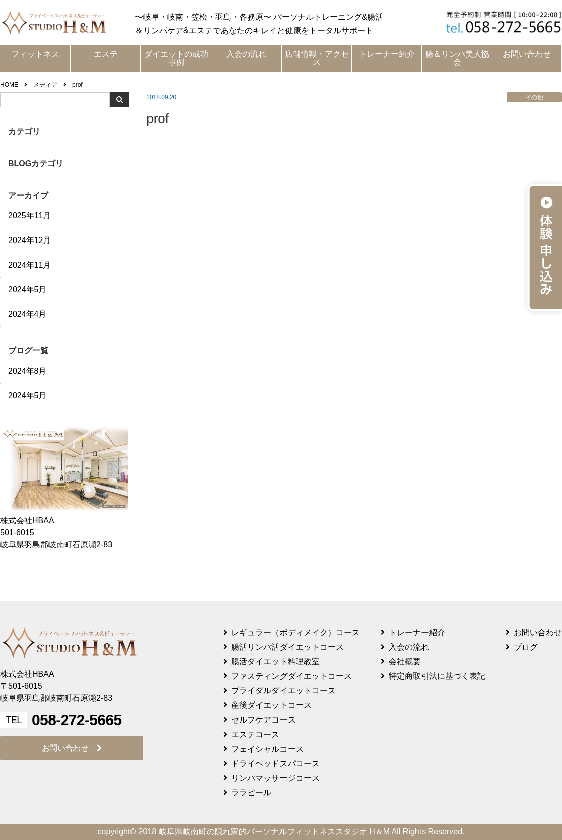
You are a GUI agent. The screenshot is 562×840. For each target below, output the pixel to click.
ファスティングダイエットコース (291, 676)
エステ (106, 54)
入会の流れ (246, 54)
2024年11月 (29, 265)
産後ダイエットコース (271, 705)
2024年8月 (27, 371)
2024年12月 (29, 240)
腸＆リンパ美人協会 (457, 58)
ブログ (526, 647)
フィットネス (35, 54)
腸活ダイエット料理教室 (275, 661)
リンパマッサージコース (275, 778)
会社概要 (405, 661)
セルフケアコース (263, 719)
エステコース (255, 734)
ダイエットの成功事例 (176, 58)
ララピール (251, 792)
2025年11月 (29, 215)
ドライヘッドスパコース (275, 763)
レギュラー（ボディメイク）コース (295, 632)
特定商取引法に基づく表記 (437, 676)
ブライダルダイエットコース (283, 690)
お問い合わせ (527, 54)
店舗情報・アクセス (317, 58)
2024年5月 (27, 289)
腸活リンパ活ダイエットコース (287, 647)
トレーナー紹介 (387, 54)
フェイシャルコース (267, 749)
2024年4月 (27, 314)
